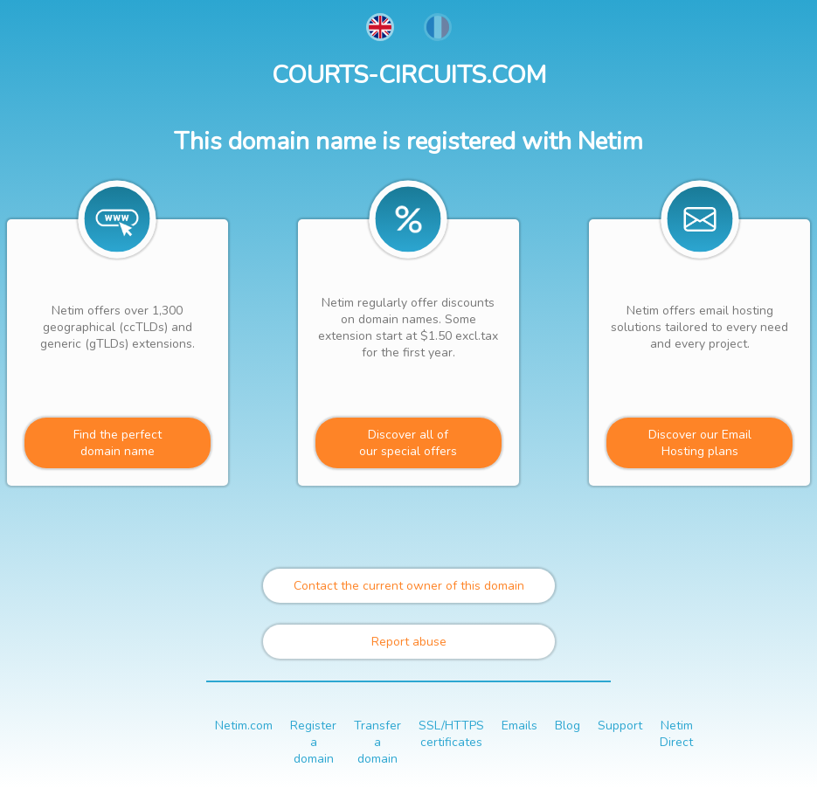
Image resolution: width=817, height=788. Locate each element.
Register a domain (313, 742)
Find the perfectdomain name (117, 443)
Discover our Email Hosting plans (699, 443)
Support (620, 725)
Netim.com (244, 725)
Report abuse (409, 641)
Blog (567, 725)
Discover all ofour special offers (408, 443)
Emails (519, 725)
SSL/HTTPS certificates (451, 733)
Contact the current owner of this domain (409, 585)
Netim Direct (676, 733)
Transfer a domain (377, 742)
